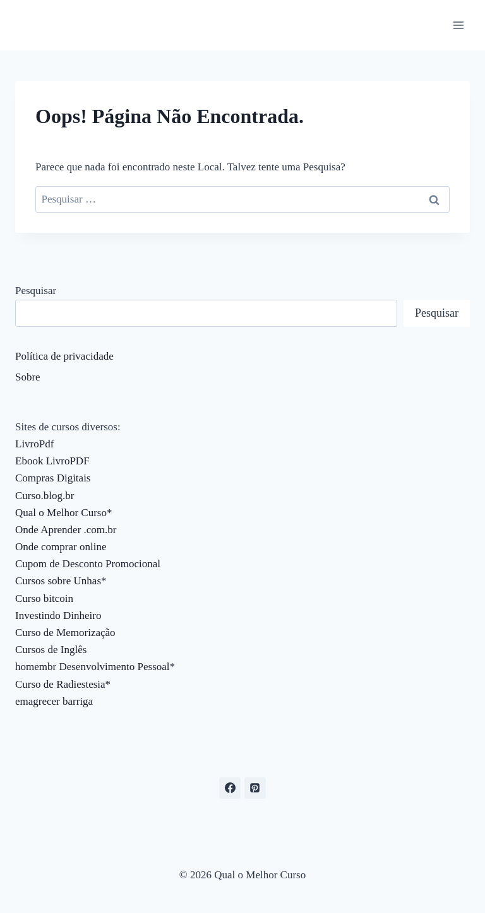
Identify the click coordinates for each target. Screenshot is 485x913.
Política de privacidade (64, 356)
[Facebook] (230, 788)
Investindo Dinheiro (58, 615)
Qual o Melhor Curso (61, 513)
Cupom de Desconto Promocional (87, 564)
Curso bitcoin (44, 598)
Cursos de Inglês (51, 650)
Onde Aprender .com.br (66, 530)
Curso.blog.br (45, 496)
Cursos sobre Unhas (58, 581)
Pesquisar (35, 291)
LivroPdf (34, 444)
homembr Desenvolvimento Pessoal (92, 667)
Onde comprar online (60, 547)
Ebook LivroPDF (52, 461)
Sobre (27, 377)
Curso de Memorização (65, 633)
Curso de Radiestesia (60, 684)
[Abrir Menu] (458, 25)
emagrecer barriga (54, 701)
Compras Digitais (52, 478)
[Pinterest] (255, 788)
